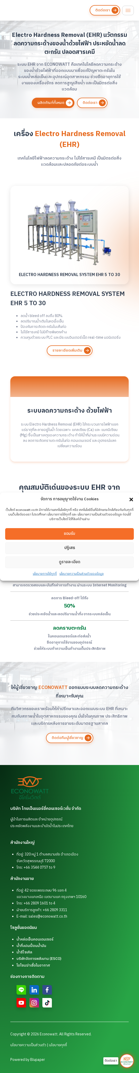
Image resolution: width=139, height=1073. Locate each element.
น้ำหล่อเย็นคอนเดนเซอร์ (35, 939)
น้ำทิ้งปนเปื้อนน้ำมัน (31, 946)
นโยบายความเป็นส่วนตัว (28, 1045)
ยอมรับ (69, 537)
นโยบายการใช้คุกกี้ (45, 577)
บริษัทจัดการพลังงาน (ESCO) (39, 959)
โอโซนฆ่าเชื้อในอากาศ (33, 965)
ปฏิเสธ (69, 551)
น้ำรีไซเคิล (24, 952)
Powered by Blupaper (27, 1060)
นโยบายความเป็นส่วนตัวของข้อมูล (81, 577)
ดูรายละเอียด (69, 565)
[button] (131, 499)
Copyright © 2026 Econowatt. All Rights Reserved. (50, 1034)
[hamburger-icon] (128, 10)
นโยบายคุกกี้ (58, 1045)
